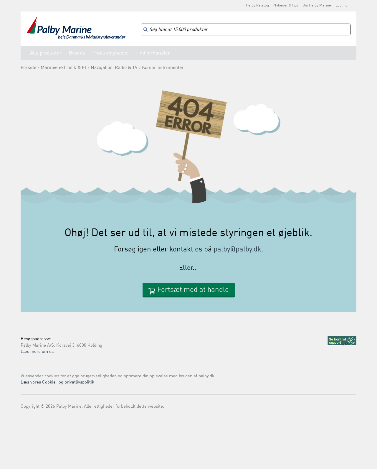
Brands (77, 53)
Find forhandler (152, 53)
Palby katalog (257, 5)
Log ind (341, 5)
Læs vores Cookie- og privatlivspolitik (57, 382)
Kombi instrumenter (163, 67)
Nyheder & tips (285, 5)
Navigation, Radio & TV (114, 67)
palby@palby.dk (237, 249)
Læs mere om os (37, 352)
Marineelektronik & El (63, 67)
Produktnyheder (110, 53)
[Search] (245, 30)
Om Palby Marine (316, 5)
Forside (28, 67)
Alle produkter (46, 53)
